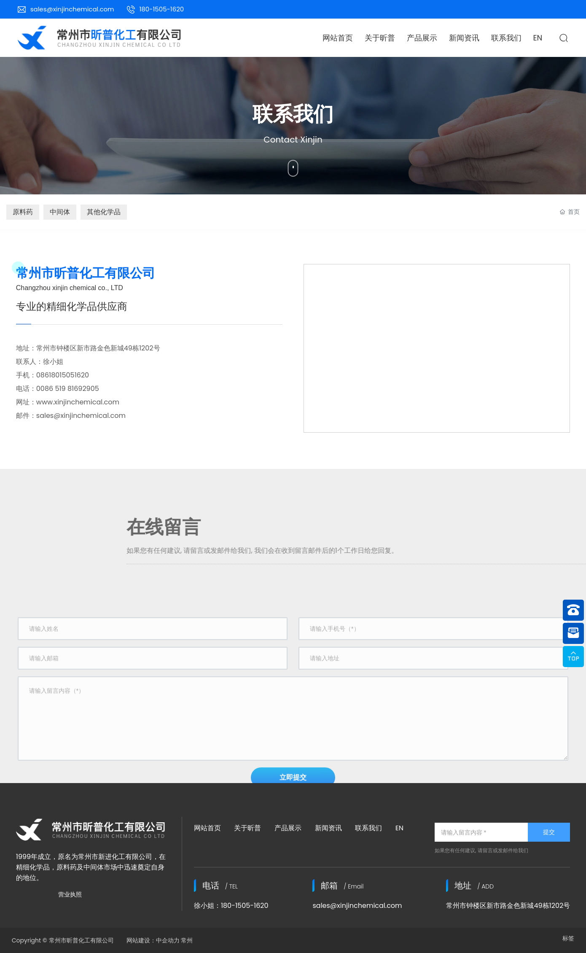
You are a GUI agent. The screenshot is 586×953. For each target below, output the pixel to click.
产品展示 (287, 828)
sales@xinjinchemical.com (72, 9)
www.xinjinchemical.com (77, 402)
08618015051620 (62, 375)
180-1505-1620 (162, 9)
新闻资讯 (328, 828)
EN (399, 828)
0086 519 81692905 (69, 388)
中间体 (60, 212)
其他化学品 (104, 212)
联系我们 (368, 828)
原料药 (23, 212)
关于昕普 (247, 828)
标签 (568, 938)
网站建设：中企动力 (151, 940)
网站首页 (207, 828)
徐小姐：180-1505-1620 (231, 905)
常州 (187, 940)
